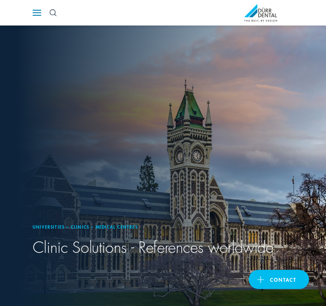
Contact (283, 279)
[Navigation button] (36, 13)
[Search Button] (53, 12)
